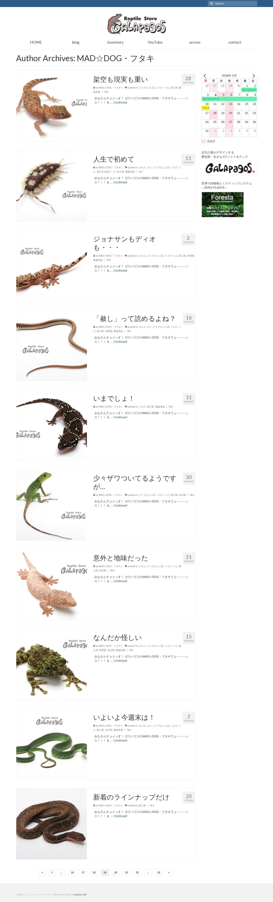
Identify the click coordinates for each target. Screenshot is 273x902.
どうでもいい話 (147, 87)
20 (115, 872)
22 (137, 872)
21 (126, 872)
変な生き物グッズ (106, 171)
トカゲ (159, 87)
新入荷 (174, 87)
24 (158, 872)
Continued (120, 102)
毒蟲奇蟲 (129, 171)
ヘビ (167, 87)
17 (83, 872)
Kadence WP (80, 895)
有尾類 (190, 255)
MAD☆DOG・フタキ (110, 87)
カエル (142, 167)
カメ (149, 167)
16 (72, 872)
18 (94, 872)
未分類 (182, 495)
